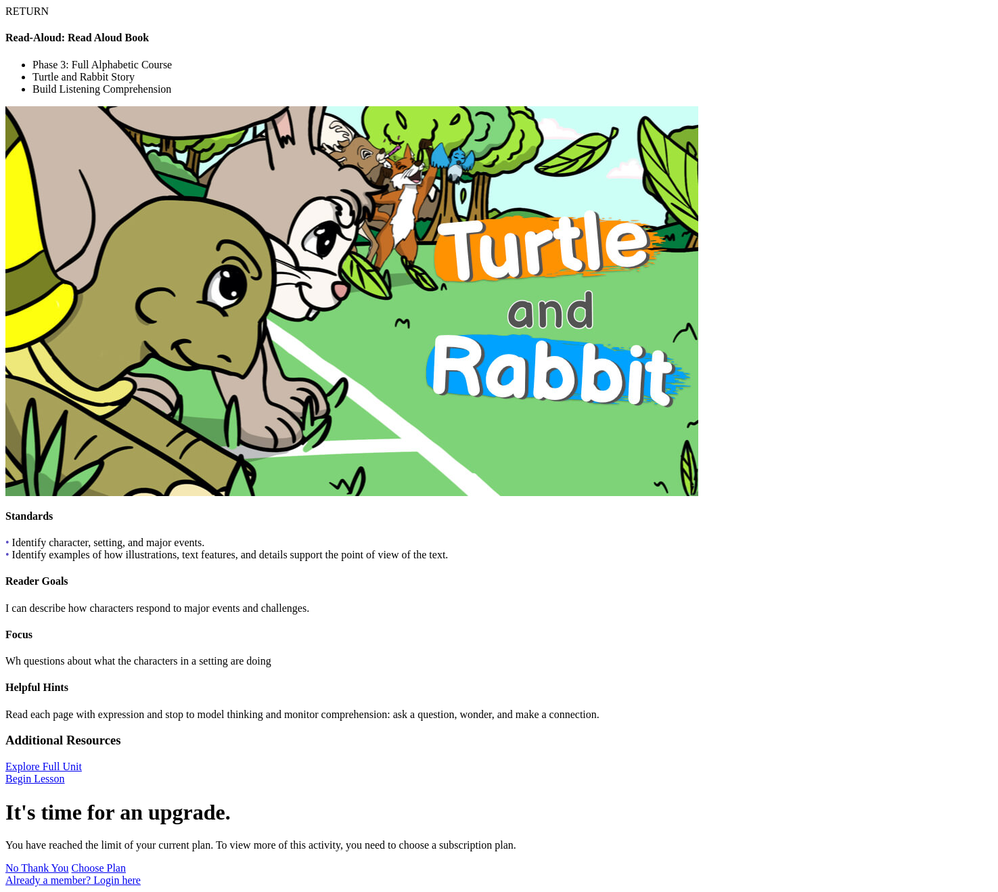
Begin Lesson (35, 778)
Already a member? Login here (73, 880)
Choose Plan (99, 868)
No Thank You (37, 868)
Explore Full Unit (43, 766)
